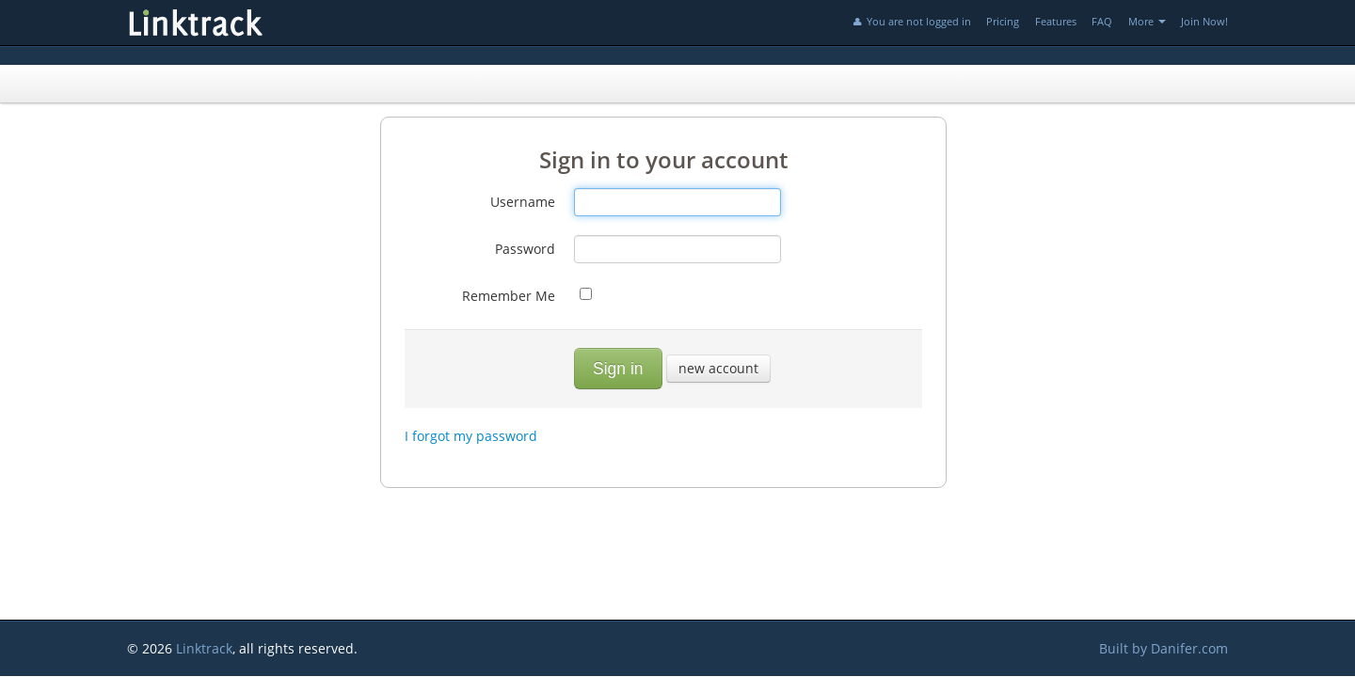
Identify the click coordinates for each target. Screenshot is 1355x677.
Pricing (1002, 21)
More (1147, 21)
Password (525, 249)
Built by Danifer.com (1163, 648)
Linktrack (204, 648)
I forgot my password (471, 436)
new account (718, 368)
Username (522, 202)
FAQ (1102, 21)
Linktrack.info (259, 23)
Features (1055, 21)
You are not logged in (911, 21)
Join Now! (1204, 21)
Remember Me (508, 296)
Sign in (618, 368)
